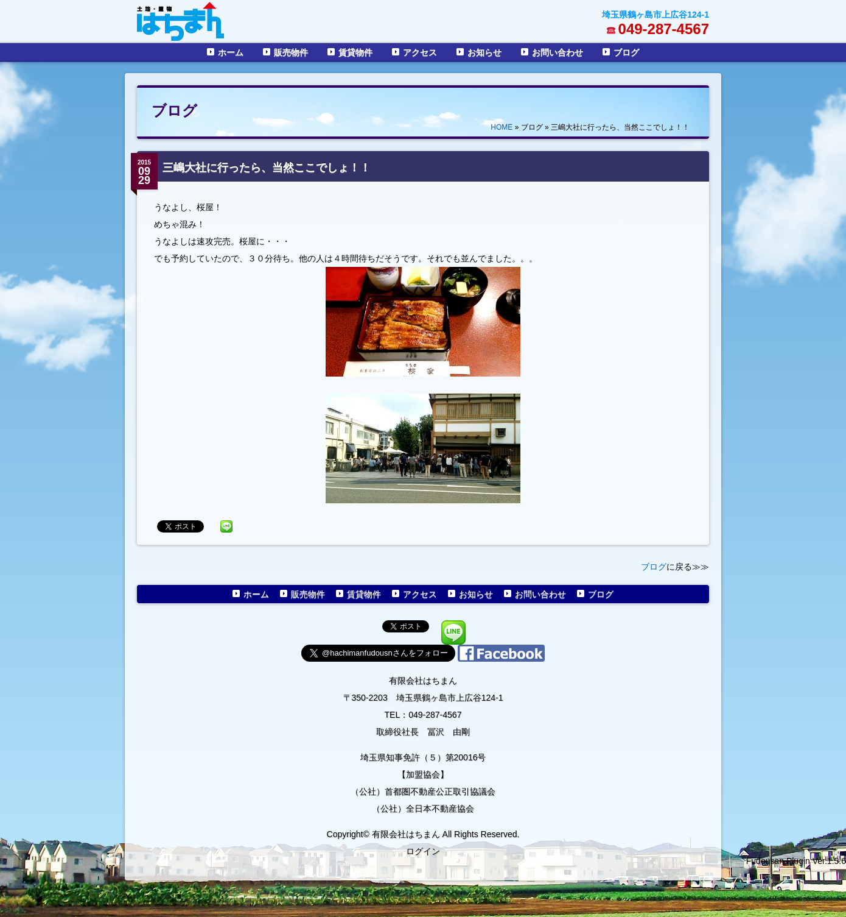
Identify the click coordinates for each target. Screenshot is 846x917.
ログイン (423, 851)
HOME (501, 127)
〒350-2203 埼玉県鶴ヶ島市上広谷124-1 (423, 698)
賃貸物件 (355, 52)
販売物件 (291, 52)
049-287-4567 (663, 29)
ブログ (626, 52)
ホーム (230, 52)
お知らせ (484, 52)
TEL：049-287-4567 (423, 715)
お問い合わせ (557, 52)
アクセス (420, 52)
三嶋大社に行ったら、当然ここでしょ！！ (267, 167)
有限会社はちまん (423, 680)
